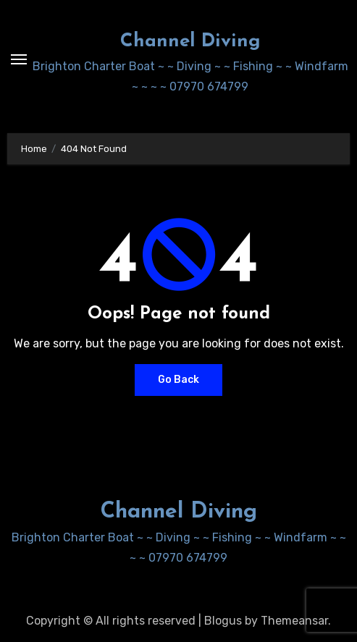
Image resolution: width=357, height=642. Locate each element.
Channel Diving (190, 41)
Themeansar (294, 621)
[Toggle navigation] (18, 59)
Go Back (178, 379)
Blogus (223, 621)
